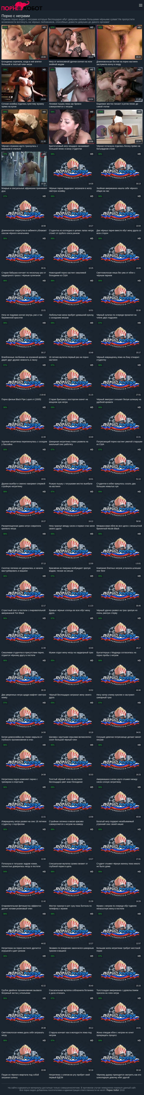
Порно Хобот (112, 1090)
